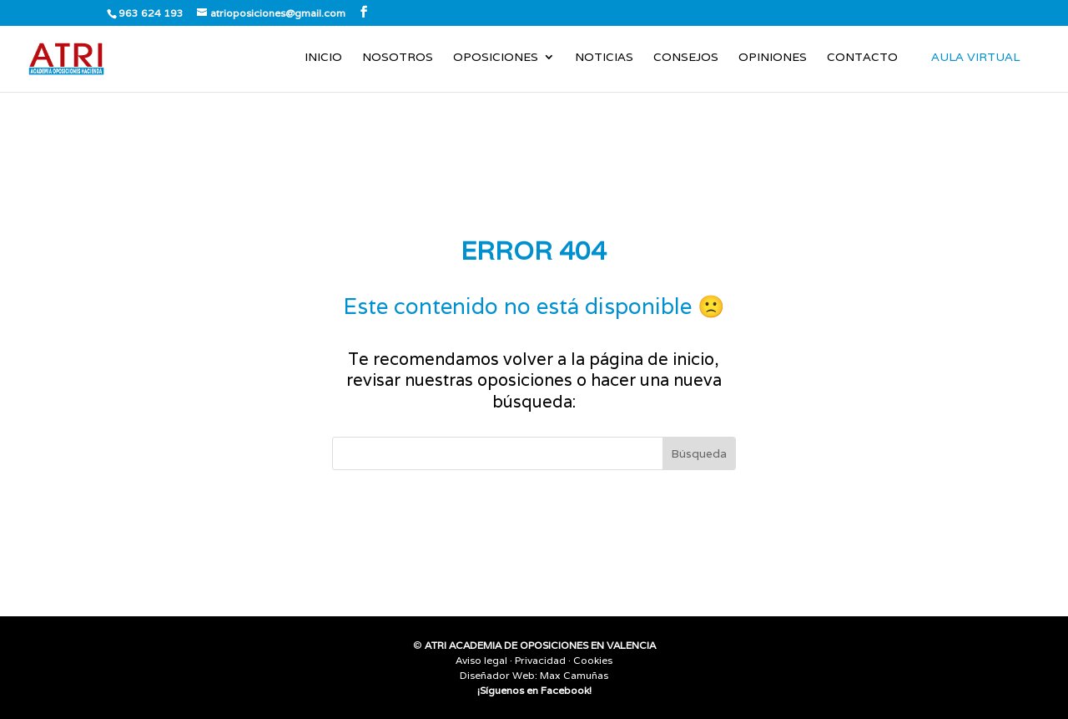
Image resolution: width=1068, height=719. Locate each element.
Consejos (685, 57)
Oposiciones (495, 57)
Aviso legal (481, 660)
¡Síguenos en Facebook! (534, 690)
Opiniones (772, 57)
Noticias (604, 57)
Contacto (862, 57)
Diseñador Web (497, 675)
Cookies (592, 660)
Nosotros (397, 57)
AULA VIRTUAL (975, 56)
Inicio (323, 57)
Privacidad (540, 660)
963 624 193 (151, 13)
